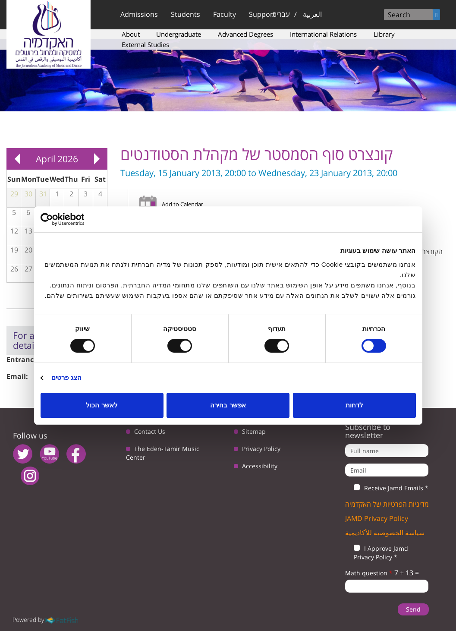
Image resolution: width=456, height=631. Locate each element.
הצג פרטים (66, 377)
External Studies (145, 44)
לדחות (354, 405)
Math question (369, 573)
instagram (30, 476)
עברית (281, 14)
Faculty (224, 14)
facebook (76, 454)
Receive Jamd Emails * (386, 488)
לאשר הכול (101, 405)
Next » (96, 158)
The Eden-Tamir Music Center (162, 453)
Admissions (139, 14)
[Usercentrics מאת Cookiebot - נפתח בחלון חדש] (78, 219)
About (131, 34)
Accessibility (259, 466)
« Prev (17, 158)
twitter (22, 454)
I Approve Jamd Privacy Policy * (376, 552)
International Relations (323, 34)
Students (185, 14)
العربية (312, 14)
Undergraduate (178, 34)
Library (384, 34)
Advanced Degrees (245, 34)
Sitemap (254, 431)
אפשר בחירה (227, 405)
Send (413, 609)
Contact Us (149, 431)
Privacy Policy (261, 449)
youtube (49, 454)
